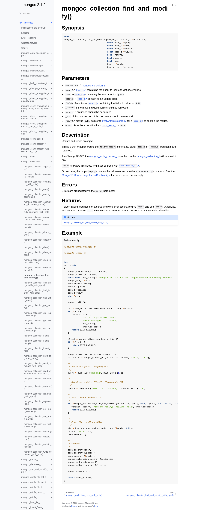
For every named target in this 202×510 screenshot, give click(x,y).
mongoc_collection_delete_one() (37, 233)
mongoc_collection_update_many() (37, 445)
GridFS (24, 48)
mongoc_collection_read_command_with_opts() (37, 364)
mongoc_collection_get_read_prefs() (37, 321)
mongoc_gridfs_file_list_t (33, 477)
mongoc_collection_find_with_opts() (37, 299)
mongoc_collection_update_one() (37, 437)
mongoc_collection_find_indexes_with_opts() (37, 291)
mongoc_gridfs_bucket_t (33, 492)
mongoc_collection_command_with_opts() (37, 183)
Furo (96, 506)
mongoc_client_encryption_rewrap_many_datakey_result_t (35, 108)
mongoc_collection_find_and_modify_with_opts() (37, 283)
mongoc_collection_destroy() (37, 241)
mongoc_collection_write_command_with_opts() (38, 453)
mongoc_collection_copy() (37, 189)
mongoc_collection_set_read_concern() (37, 410)
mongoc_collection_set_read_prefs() (37, 417)
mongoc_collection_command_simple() (37, 175)
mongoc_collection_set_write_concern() (37, 425)
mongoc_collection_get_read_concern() (37, 314)
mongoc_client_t (29, 156)
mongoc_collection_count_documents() (37, 195)
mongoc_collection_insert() (37, 335)
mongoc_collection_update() (38, 431)
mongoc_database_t (31, 464)
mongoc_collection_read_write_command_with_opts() (37, 372)
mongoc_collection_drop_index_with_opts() (37, 261)
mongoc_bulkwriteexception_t (35, 77)
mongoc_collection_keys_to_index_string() (37, 357)
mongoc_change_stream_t (34, 88)
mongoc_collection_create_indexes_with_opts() (37, 218)
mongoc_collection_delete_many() (37, 225)
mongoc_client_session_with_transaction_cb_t (36, 150)
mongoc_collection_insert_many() (37, 342)
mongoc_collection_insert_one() (37, 349)
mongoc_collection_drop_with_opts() (37, 268)
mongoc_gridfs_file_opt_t (33, 482)
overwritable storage (113, 121)
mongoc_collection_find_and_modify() (37, 276)
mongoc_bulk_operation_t (34, 83)
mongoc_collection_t (31, 161)
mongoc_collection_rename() (38, 387)
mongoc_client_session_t (33, 144)
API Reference (26, 22)
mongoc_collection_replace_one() (37, 402)
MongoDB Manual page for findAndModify (85, 175)
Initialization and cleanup (33, 28)
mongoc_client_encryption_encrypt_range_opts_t (34, 124)
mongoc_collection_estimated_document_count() (37, 203)
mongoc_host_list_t (30, 502)
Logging (25, 33)
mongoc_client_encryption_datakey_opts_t (34, 99)
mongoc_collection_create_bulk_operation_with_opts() (37, 210)
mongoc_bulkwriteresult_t (33, 70)
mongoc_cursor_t (29, 459)
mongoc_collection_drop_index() (37, 253)
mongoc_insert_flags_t (32, 507)
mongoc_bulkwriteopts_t (33, 65)
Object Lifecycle (29, 43)
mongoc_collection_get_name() (37, 306)
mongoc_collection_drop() (36, 247)
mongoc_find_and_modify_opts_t (35, 470)
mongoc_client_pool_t (32, 139)
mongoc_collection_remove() (37, 379)
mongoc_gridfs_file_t (31, 487)
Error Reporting (28, 38)
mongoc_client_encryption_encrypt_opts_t (34, 117)
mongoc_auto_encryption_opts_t (35, 54)
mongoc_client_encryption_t (35, 93)
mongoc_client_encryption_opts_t (34, 132)
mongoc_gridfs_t (29, 497)
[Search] (35, 13)
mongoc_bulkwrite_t (31, 60)
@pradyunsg (86, 506)
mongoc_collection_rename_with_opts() (37, 395)
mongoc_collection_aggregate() (37, 167)
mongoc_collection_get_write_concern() (37, 329)
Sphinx (74, 506)
